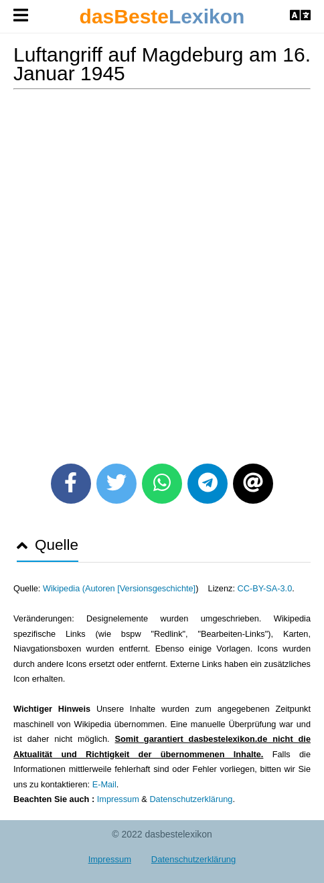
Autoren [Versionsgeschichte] (140, 588)
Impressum (118, 799)
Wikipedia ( (64, 588)
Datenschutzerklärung (190, 799)
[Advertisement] (162, 271)
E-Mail (104, 784)
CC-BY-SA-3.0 (265, 588)
